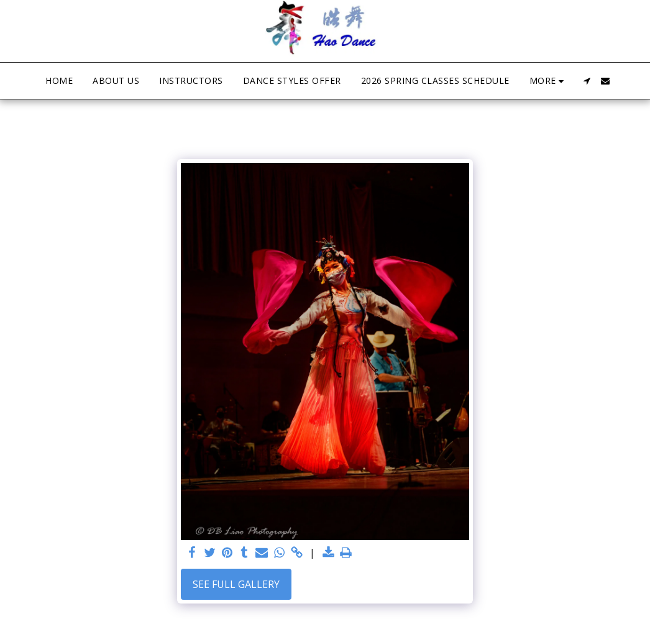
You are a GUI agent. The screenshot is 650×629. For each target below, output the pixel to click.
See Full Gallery (236, 584)
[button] (586, 80)
